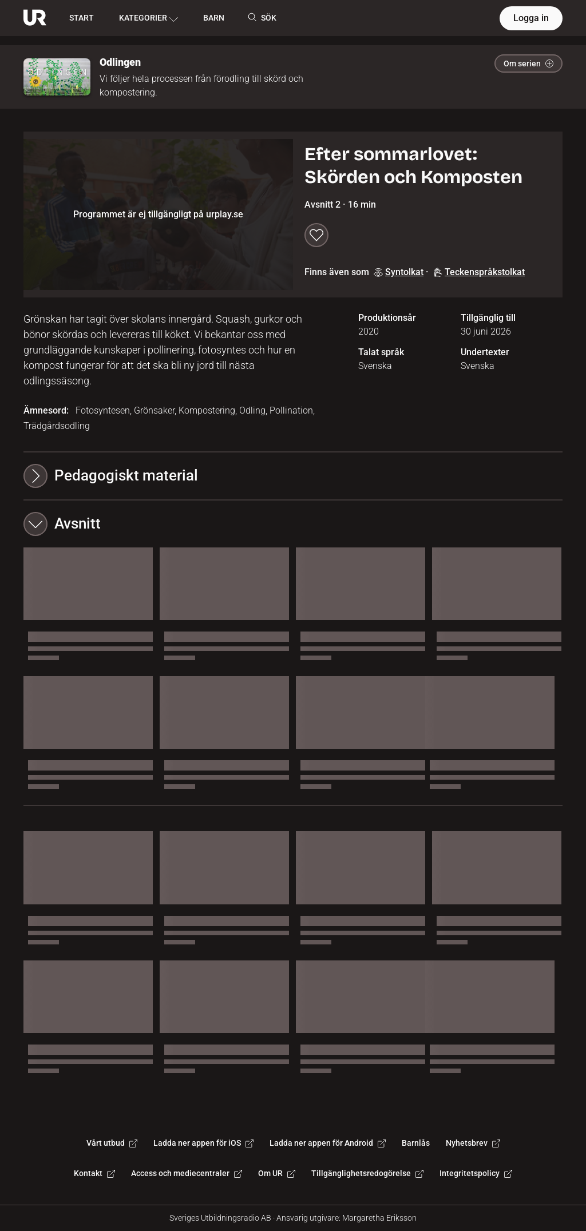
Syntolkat (398, 272)
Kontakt (94, 1173)
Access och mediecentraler (186, 1173)
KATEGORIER (148, 18)
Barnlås (416, 1142)
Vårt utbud (111, 1142)
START (81, 17)
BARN (213, 17)
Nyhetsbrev (473, 1142)
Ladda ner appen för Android (328, 1142)
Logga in (531, 18)
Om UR (276, 1173)
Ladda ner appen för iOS (203, 1142)
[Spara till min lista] (316, 235)
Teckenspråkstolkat (479, 272)
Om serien (528, 63)
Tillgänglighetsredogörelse (367, 1173)
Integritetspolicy (476, 1173)
